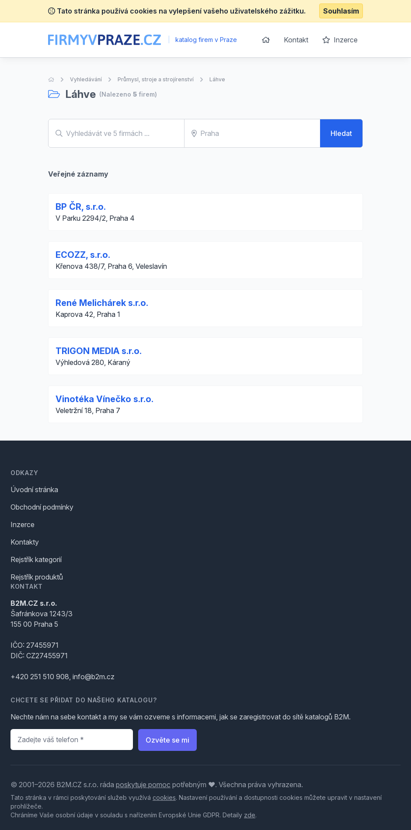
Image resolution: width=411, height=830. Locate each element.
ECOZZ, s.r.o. (83, 255)
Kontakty (24, 542)
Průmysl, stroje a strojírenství (156, 79)
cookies (164, 797)
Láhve (217, 79)
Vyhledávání (86, 79)
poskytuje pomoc (143, 784)
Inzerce (340, 39)
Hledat (341, 133)
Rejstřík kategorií (36, 559)
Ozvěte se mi (167, 740)
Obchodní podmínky (41, 507)
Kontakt (296, 39)
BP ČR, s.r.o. (81, 206)
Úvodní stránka (34, 489)
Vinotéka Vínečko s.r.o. (104, 399)
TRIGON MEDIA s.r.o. (99, 351)
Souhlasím (341, 11)
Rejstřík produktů (36, 577)
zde (249, 815)
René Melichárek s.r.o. (102, 303)
